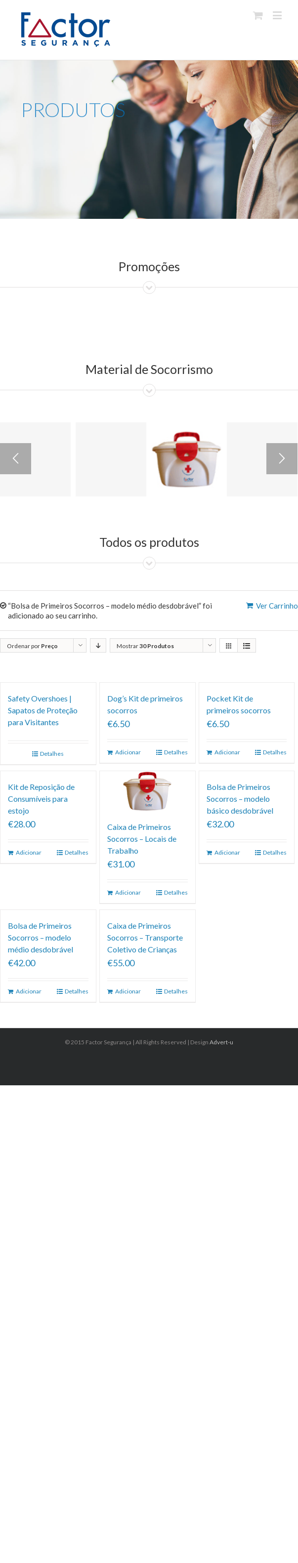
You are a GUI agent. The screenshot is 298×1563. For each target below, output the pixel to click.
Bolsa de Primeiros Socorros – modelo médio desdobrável (40, 937)
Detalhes (52, 753)
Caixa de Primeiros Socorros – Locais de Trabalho (141, 838)
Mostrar (145, 646)
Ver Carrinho (277, 605)
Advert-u (221, 1042)
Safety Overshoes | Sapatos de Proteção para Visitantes (43, 710)
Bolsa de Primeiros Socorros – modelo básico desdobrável (240, 798)
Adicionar (128, 752)
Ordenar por (32, 646)
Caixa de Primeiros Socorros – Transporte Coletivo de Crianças (145, 937)
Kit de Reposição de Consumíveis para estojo (41, 798)
